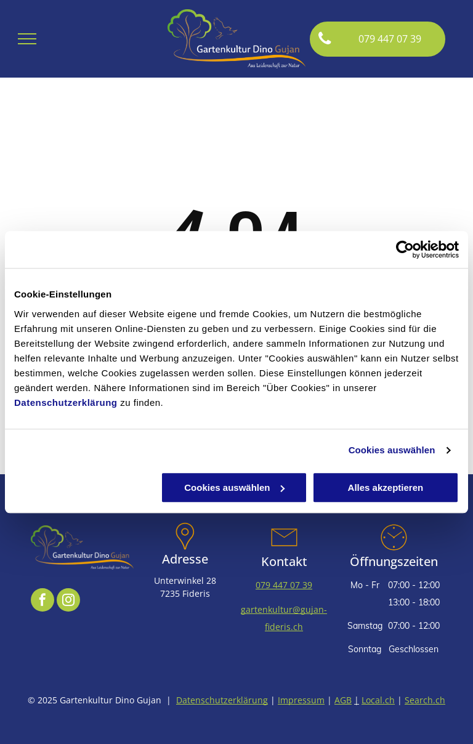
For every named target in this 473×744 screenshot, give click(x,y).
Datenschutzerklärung (66, 402)
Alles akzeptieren (386, 487)
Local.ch (378, 700)
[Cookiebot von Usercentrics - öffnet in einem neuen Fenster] (405, 249)
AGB (343, 700)
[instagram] (68, 601)
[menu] (27, 39)
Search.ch (425, 700)
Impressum (301, 700)
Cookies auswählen (392, 450)
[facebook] (42, 601)
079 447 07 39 (284, 585)
